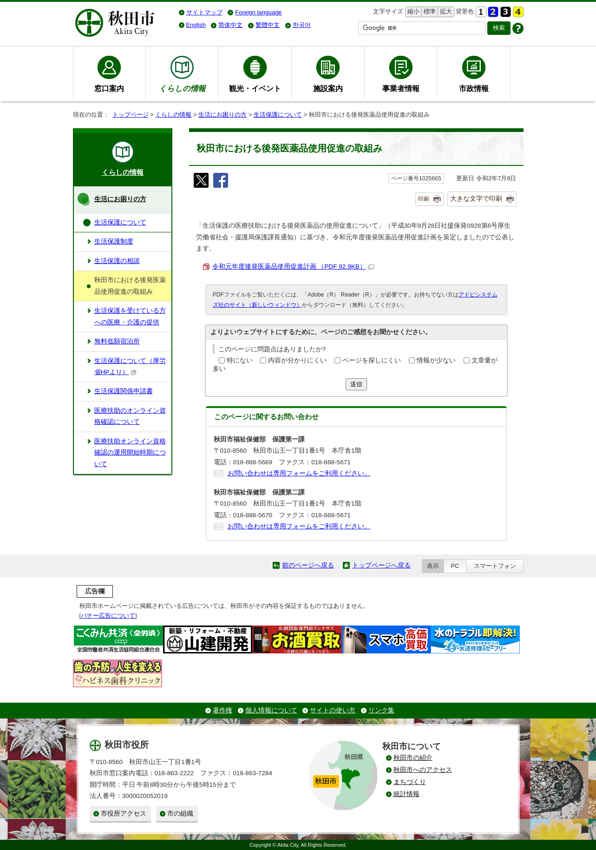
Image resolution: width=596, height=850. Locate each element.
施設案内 (328, 88)
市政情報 (474, 88)
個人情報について (271, 710)
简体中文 (230, 24)
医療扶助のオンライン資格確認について (130, 416)
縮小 (412, 12)
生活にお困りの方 (222, 114)
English (196, 24)
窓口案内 (109, 88)
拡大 (445, 12)
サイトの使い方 (332, 710)
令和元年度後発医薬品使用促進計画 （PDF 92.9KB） (293, 266)
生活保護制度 (113, 241)
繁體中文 (267, 24)
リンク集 (381, 710)
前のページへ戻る (308, 565)
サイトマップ (204, 12)
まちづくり (409, 781)
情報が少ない (436, 360)
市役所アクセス (123, 813)
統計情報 (406, 794)
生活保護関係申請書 (123, 391)
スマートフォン (495, 565)
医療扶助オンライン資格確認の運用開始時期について (130, 453)
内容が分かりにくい (297, 360)
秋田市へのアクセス (422, 769)
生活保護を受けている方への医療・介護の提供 (130, 316)
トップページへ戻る (381, 565)
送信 (356, 384)
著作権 (222, 710)
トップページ (130, 114)
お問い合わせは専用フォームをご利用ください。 (299, 473)
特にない (240, 360)
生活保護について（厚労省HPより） (130, 366)
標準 (428, 12)
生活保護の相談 (117, 260)
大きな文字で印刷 (476, 198)
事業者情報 (400, 88)
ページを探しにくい (371, 360)
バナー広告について (108, 615)
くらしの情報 (173, 114)
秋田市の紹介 (412, 757)
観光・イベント (255, 88)
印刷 (423, 199)
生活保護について (278, 114)
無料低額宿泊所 (117, 341)
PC (455, 565)
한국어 (302, 24)
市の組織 (180, 813)
